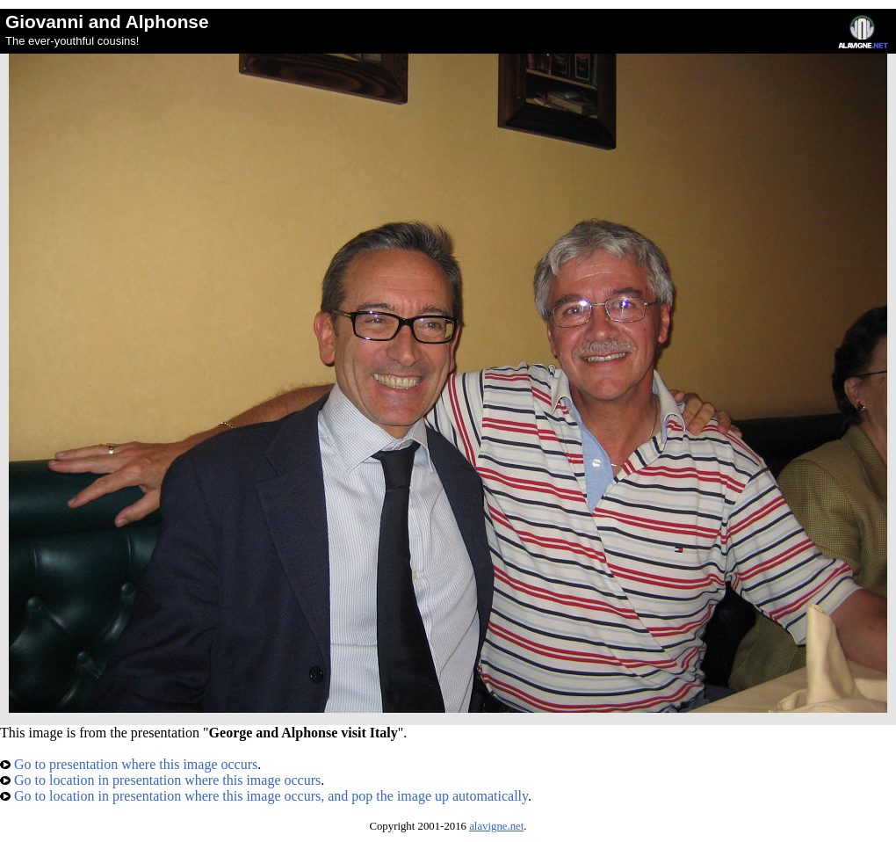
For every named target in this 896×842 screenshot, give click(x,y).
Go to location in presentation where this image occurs (160, 780)
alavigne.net (496, 826)
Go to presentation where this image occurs (128, 764)
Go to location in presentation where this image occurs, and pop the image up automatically (264, 795)
